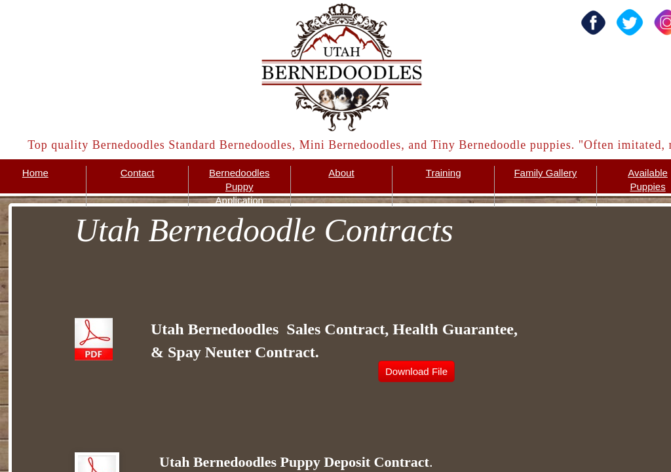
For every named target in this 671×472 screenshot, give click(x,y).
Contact (138, 172)
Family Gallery (545, 172)
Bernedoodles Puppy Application (239, 186)
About (341, 172)
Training (443, 172)
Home (35, 172)
